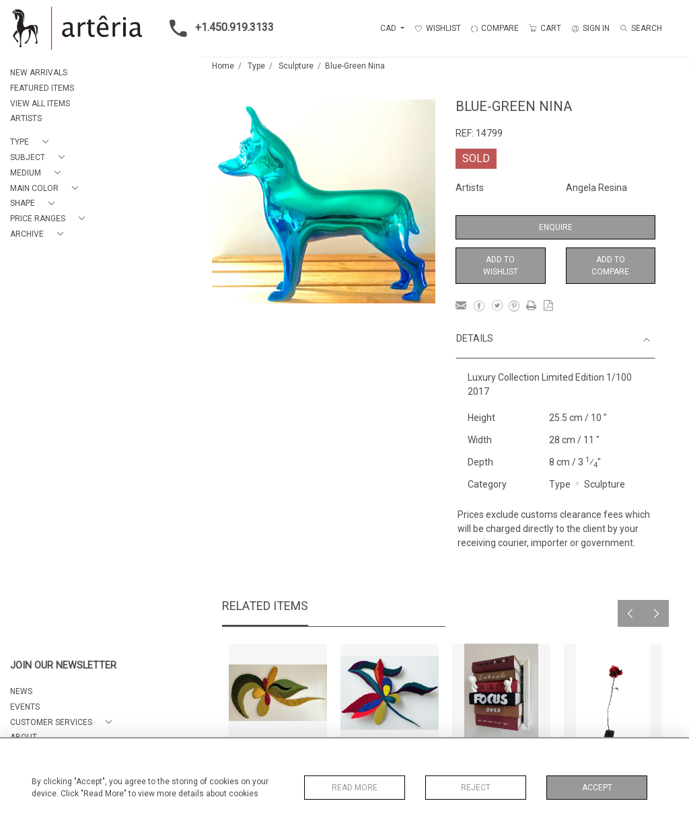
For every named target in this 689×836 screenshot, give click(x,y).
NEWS (21, 691)
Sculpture (296, 66)
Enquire (556, 227)
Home (223, 66)
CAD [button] (389, 28)
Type (256, 66)
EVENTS (25, 707)
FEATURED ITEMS (42, 88)
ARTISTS (26, 118)
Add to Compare (610, 265)
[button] (32, 142)
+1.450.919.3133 (217, 28)
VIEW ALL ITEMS (40, 103)
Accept (597, 787)
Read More (354, 787)
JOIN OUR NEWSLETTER (63, 665)
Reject (476, 787)
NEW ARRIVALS (38, 72)
